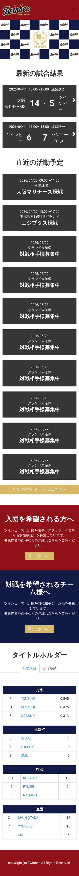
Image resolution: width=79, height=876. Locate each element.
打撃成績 (29, 668)
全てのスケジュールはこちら (39, 489)
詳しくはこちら (39, 556)
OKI (20, 835)
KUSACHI (28, 707)
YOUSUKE (28, 699)
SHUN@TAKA (28, 818)
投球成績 (50, 668)
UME (24, 756)
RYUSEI (26, 738)
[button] (73, 10)
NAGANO (28, 716)
